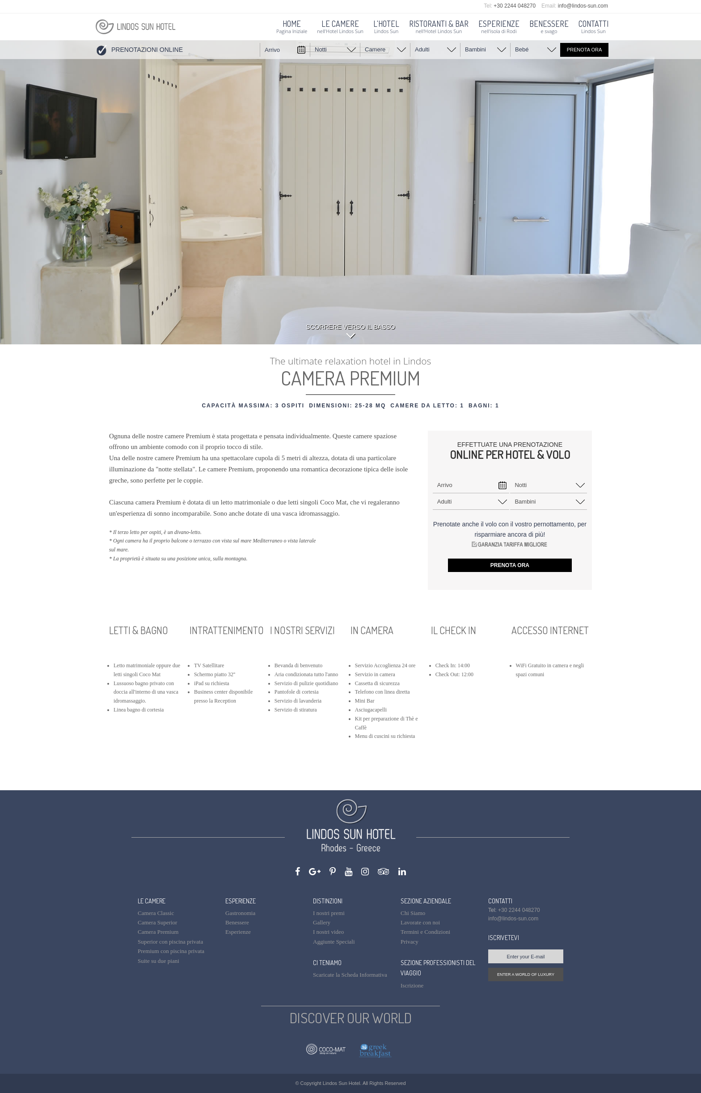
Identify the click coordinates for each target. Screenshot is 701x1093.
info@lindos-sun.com (583, 6)
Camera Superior (157, 922)
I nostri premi (329, 913)
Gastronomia (240, 913)
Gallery (321, 922)
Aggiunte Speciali (334, 941)
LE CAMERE (151, 901)
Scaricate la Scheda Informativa (350, 974)
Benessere (237, 922)
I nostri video (328, 931)
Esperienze (238, 931)
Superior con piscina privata (170, 941)
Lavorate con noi (420, 922)
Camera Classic (156, 913)
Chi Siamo (413, 913)
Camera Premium (158, 931)
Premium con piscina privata (171, 951)
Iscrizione (412, 985)
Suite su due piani (158, 960)
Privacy (409, 941)
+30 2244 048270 (515, 6)
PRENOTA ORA (584, 49)
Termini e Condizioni (425, 931)
